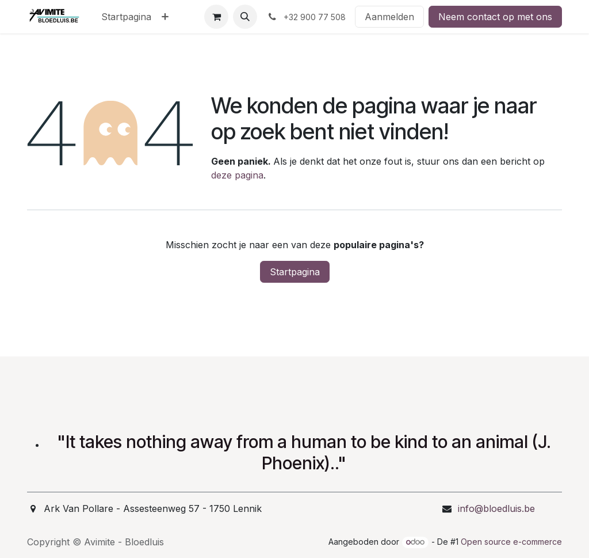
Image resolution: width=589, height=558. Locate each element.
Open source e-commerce (511, 541)
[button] (245, 17)
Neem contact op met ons (495, 16)
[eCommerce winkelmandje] (216, 17)
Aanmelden (389, 16)
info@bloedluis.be (496, 508)
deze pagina (237, 175)
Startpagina (295, 272)
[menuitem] (126, 16)
